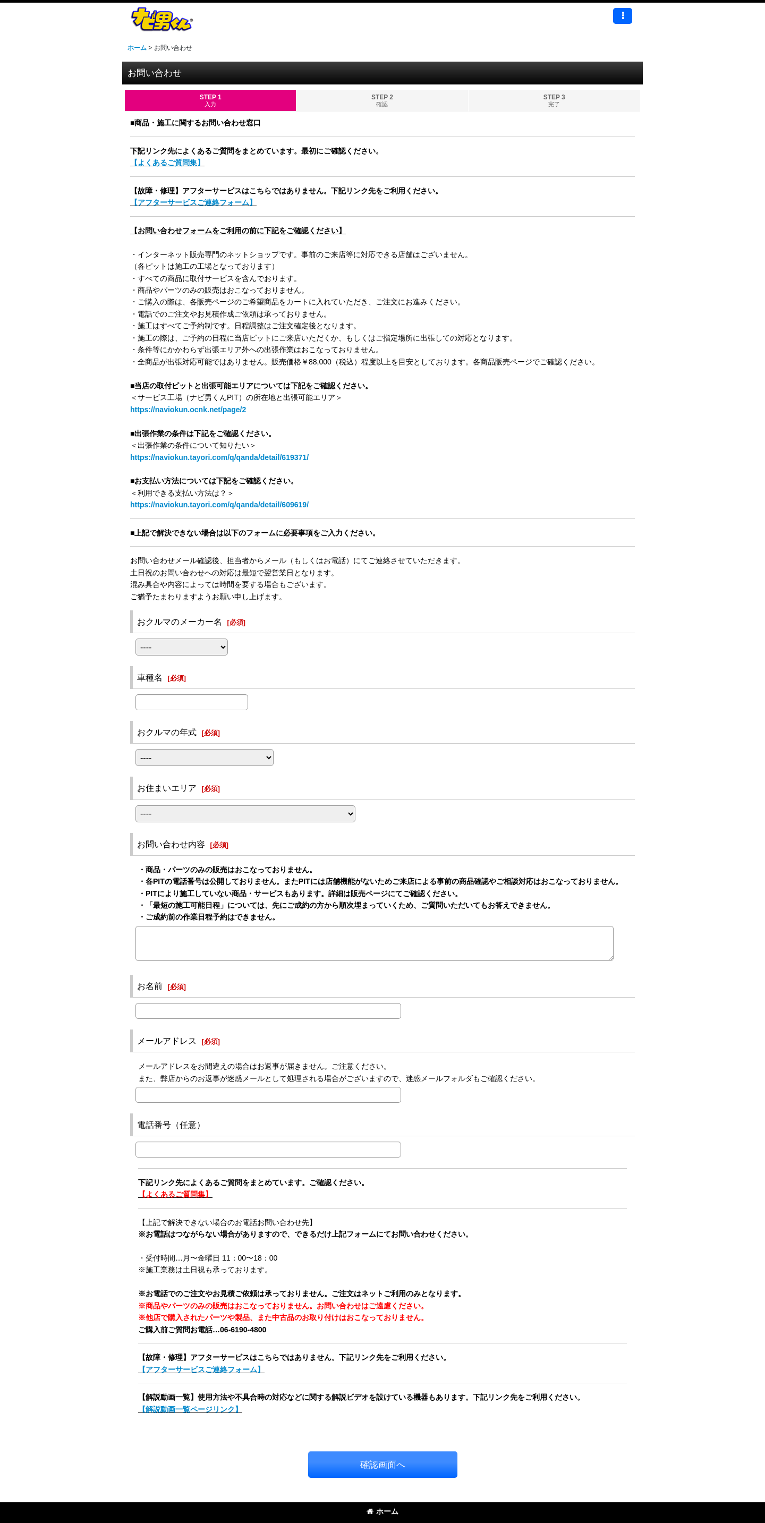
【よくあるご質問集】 (167, 162)
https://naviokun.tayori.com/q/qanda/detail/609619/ (219, 504)
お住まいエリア (167, 788)
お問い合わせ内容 (171, 844)
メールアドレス (167, 1040)
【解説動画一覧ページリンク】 (190, 1409)
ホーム (382, 1511)
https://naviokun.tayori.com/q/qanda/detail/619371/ (219, 457)
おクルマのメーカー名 (179, 621)
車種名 (150, 677)
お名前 (150, 986)
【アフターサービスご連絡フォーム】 (193, 202)
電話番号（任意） (171, 1124)
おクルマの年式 (167, 732)
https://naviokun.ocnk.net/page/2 (188, 409)
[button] (622, 16)
